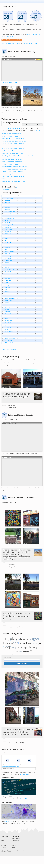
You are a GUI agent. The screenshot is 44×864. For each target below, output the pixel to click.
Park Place (7, 200)
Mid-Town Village (9, 233)
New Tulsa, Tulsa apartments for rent (12, 164)
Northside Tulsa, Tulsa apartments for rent (14, 169)
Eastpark (7, 305)
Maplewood (8, 247)
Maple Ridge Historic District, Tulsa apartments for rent (17, 156)
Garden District (8, 242)
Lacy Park (7, 267)
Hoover (6, 238)
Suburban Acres (9, 293)
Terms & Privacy (5, 845)
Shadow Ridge (8, 340)
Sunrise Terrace (9, 229)
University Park (8, 307)
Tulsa (15, 82)
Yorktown (7, 205)
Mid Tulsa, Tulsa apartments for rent (12, 159)
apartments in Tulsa (13, 128)
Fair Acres (10, 36)
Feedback (3, 847)
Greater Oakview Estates (10, 338)
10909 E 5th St (5, 189)
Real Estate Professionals (17, 844)
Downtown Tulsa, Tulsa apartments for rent (14, 141)
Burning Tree (8, 231)
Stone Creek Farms (9, 342)
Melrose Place (8, 329)
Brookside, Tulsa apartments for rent (12, 136)
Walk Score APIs (23, 799)
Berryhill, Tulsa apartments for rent (11, 133)
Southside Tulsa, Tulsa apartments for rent (14, 174)
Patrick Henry (8, 258)
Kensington (7, 285)
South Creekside (9, 331)
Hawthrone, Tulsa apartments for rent (12, 153)
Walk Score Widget (25, 774)
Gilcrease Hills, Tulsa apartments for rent (13, 148)
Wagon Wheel (8, 316)
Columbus (7, 222)
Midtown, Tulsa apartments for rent (12, 161)
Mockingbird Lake (9, 225)
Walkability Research (16, 845)
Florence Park (8, 216)
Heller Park (7, 249)
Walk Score (5, 836)
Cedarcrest (7, 291)
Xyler (6, 325)
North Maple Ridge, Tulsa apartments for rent (14, 166)
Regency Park (8, 271)
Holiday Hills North (9, 251)
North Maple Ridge (32, 34)
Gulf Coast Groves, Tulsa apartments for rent (14, 151)
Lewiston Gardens (9, 218)
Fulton (6, 282)
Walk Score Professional (13, 749)
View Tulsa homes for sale (29, 43)
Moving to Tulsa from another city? (10, 349)
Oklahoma (11, 82)
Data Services (15, 842)
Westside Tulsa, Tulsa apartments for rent (13, 181)
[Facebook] (5, 838)
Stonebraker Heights (10, 211)
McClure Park (8, 253)
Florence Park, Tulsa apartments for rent (13, 146)
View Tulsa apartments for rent (10, 43)
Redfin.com (37, 130)
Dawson (7, 302)
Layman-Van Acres (9, 336)
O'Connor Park (8, 260)
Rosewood (7, 333)
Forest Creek (8, 280)
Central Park (8, 213)
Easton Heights (8, 256)
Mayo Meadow (8, 287)
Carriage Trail (8, 311)
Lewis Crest (7, 265)
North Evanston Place (10, 269)
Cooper (6, 273)
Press (3, 844)
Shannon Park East (9, 276)
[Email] (7, 838)
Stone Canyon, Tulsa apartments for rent (13, 176)
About (3, 840)
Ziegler (6, 289)
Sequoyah (7, 296)
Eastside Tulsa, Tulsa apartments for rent (13, 143)
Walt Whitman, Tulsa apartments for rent (13, 179)
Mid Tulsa (7, 262)
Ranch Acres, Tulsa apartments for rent (13, 171)
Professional (15, 836)
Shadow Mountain (9, 245)
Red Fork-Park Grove (10, 298)
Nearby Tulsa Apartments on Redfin (11, 40)
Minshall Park (8, 278)
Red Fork (7, 318)
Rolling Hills (8, 322)
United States (5, 82)
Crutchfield (7, 309)
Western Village (8, 300)
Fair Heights (8, 220)
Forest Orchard (8, 207)
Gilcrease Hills (8, 320)
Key (5, 240)
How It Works (4, 842)
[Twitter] (2, 838)
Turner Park (8, 236)
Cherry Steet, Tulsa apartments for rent (13, 138)
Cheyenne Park (8, 313)
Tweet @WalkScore (22, 663)
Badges (13, 847)
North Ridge (8, 327)
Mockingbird (8, 227)
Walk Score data (8, 821)
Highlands (7, 209)
